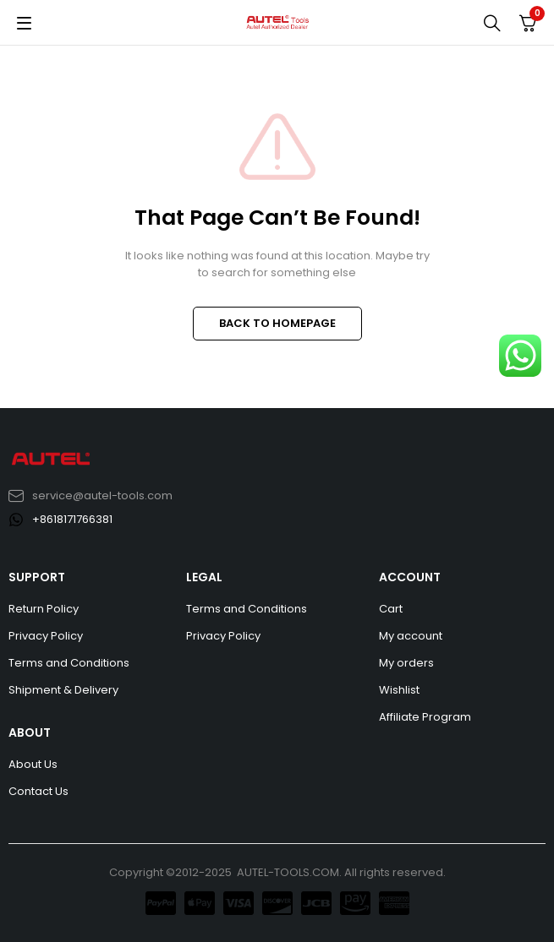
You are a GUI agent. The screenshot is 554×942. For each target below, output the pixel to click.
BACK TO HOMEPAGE (277, 323)
